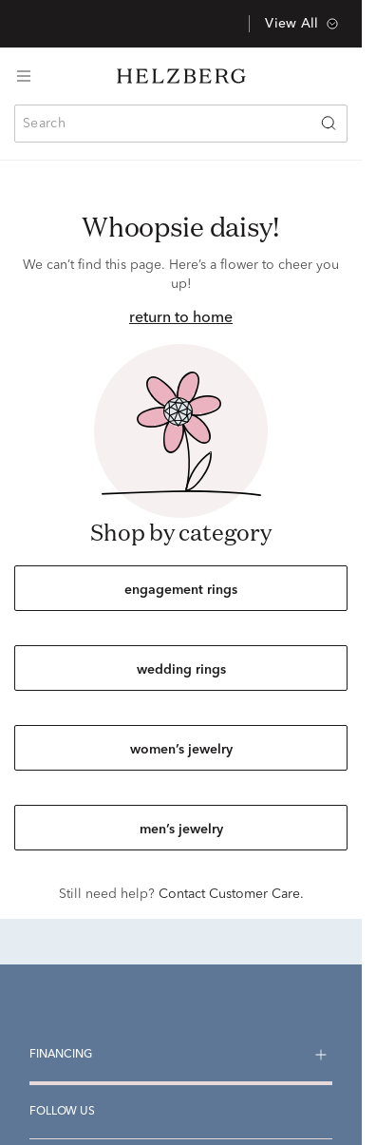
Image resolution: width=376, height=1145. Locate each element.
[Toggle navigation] (23, 76)
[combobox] (181, 124)
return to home (181, 318)
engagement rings (180, 590)
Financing (60, 1054)
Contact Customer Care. (231, 894)
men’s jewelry (181, 829)
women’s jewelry (181, 749)
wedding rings (181, 670)
